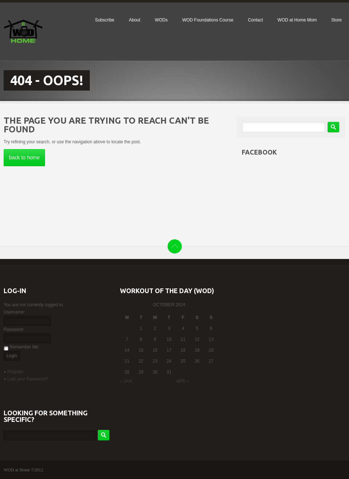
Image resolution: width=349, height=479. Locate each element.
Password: (14, 329)
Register (15, 371)
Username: (14, 312)
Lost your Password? (27, 379)
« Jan (126, 381)
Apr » (182, 381)
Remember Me (23, 347)
